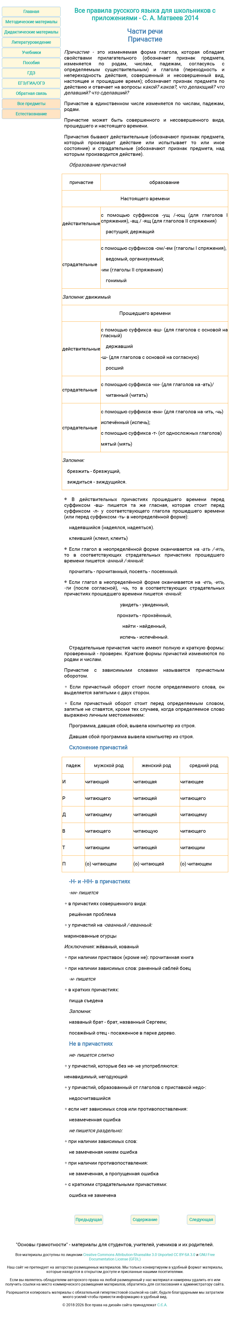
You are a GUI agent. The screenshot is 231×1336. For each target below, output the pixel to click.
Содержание (145, 1219)
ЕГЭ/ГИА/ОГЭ (31, 83)
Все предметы (31, 103)
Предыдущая (89, 1219)
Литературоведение (31, 42)
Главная (31, 11)
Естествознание (31, 113)
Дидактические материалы (31, 32)
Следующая (201, 1219)
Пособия (31, 62)
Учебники (31, 52)
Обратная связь (31, 93)
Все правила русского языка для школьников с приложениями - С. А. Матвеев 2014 (144, 14)
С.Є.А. (162, 1305)
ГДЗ (31, 72)
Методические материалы (31, 21)
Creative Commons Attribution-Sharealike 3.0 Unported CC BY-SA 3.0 (139, 1254)
